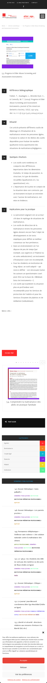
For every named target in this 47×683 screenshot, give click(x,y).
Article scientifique (13, 26)
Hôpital (6, 464)
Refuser (23, 667)
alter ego (10, 2)
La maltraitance (23, 2)
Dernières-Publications (22, 496)
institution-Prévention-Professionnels (27, 499)
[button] (43, 632)
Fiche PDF (9, 353)
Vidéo (16, 575)
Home (3, 26)
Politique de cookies (14, 680)
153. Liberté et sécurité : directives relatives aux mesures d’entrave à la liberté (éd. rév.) (28, 625)
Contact (34, 2)
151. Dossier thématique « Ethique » (27, 583)
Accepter (23, 660)
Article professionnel (21, 544)
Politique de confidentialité (30, 680)
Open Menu (42, 16)
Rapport (17, 502)
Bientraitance (8, 448)
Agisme (6, 443)
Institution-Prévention (27, 615)
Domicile (7, 459)
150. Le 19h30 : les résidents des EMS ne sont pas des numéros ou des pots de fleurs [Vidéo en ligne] (29, 562)
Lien (30, 56)
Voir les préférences (23, 674)
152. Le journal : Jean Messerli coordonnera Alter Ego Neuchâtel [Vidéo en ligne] (29, 604)
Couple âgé (7, 454)
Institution (7, 470)
